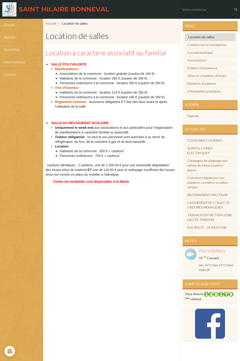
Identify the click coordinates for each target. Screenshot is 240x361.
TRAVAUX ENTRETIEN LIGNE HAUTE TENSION (209, 217)
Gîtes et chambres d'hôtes (206, 76)
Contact (10, 74)
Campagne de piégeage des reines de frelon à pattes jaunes (207, 165)
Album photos (14, 62)
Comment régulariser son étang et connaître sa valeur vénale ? (207, 182)
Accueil (9, 25)
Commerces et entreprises (207, 45)
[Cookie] (10, 351)
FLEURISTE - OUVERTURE (207, 227)
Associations (196, 60)
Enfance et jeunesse (202, 68)
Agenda (9, 37)
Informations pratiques (204, 91)
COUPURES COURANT (204, 140)
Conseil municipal (200, 52)
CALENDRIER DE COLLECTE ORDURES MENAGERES (208, 205)
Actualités (11, 50)
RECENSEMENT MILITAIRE (207, 195)
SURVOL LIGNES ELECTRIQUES (200, 150)
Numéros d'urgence (201, 83)
